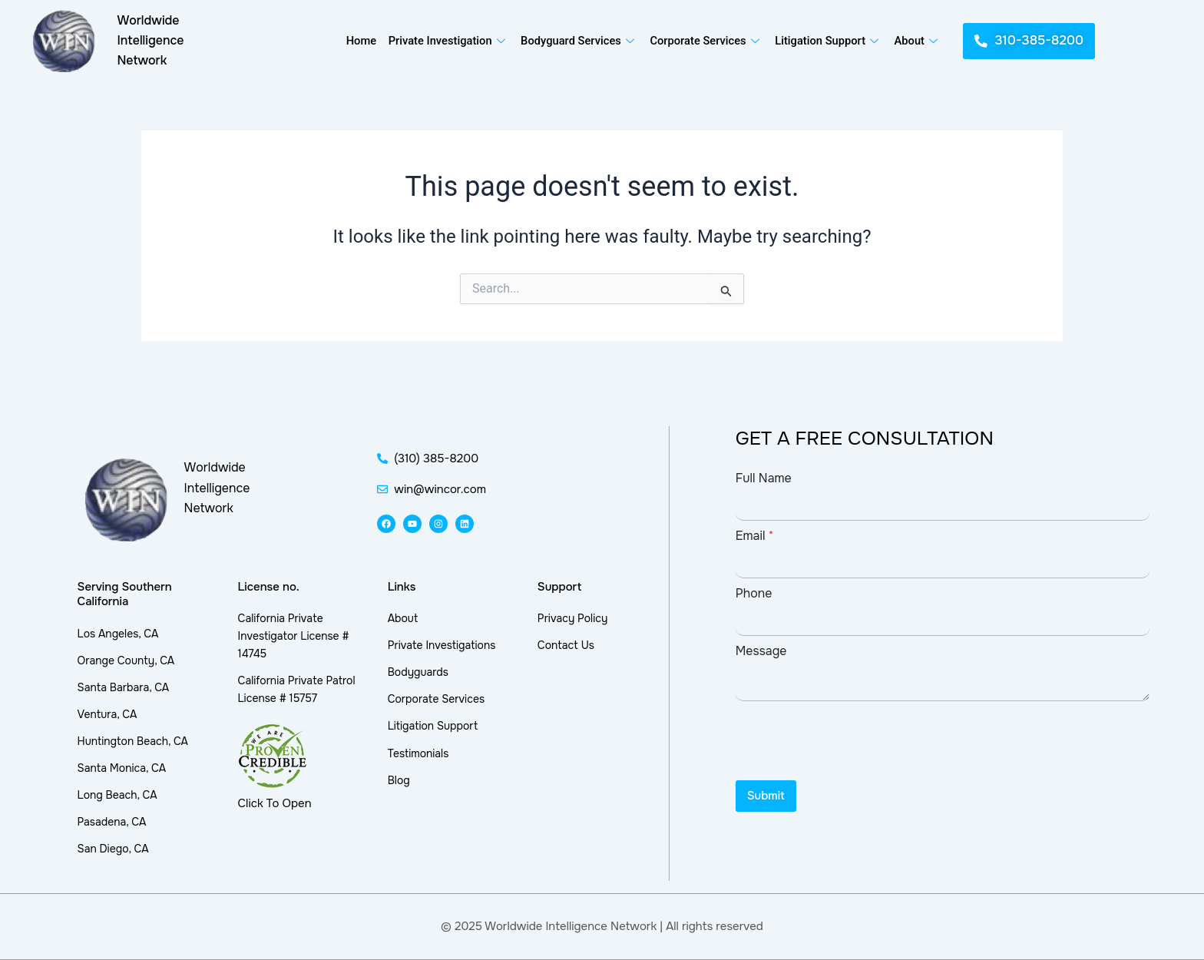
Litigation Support (829, 41)
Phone (754, 593)
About (918, 41)
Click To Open (275, 803)
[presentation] (852, 770)
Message (761, 651)
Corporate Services (706, 41)
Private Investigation (446, 41)
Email (755, 535)
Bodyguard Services (577, 41)
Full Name (764, 478)
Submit (766, 795)
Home (358, 41)
